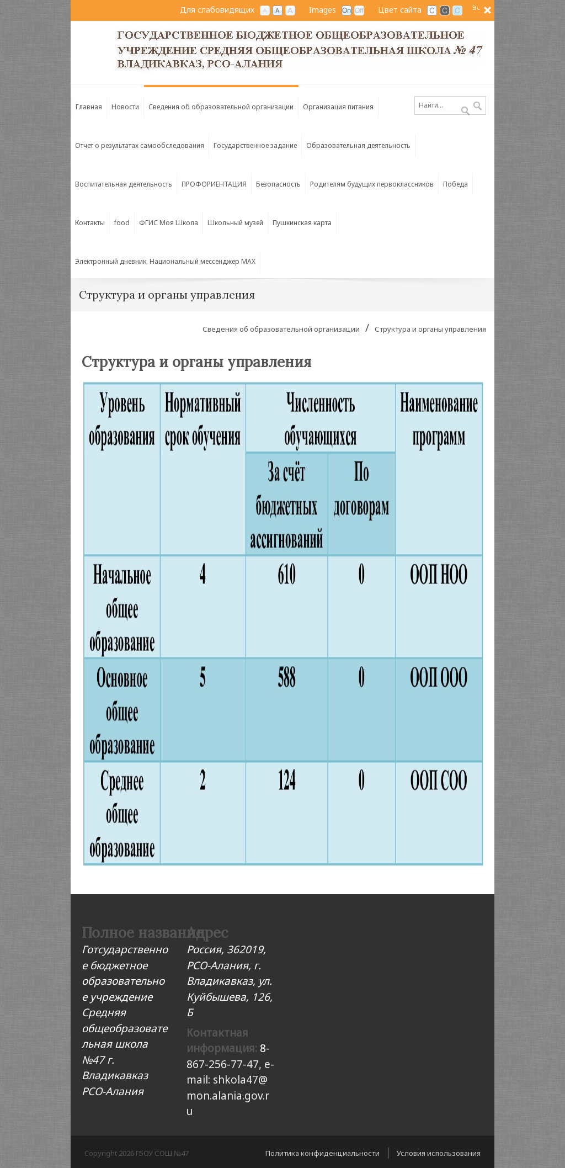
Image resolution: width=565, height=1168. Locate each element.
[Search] (450, 105)
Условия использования (439, 1153)
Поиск (477, 106)
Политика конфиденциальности (322, 1153)
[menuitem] (221, 104)
